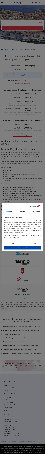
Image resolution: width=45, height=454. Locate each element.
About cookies (35, 211)
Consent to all (22, 248)
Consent (9, 211)
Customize (32, 243)
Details (22, 211)
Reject (13, 243)
